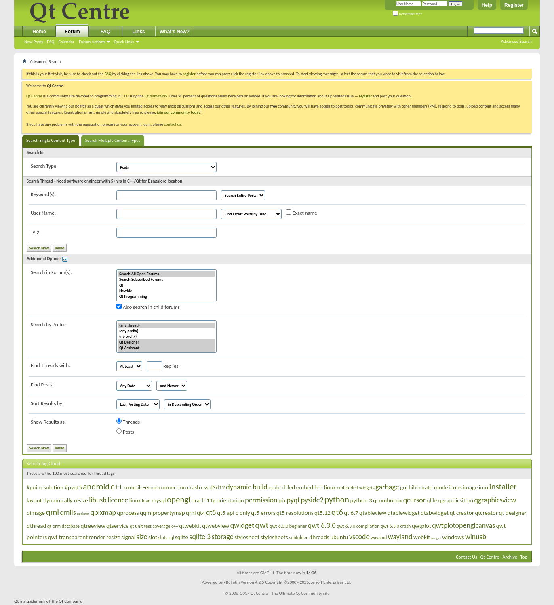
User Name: (43, 213)
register (365, 96)
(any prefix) (166, 331)
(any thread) (166, 325)
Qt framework (156, 96)
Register (514, 5)
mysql (159, 500)
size (142, 536)
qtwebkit (190, 525)
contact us (172, 124)
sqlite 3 (200, 536)
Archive (510, 557)
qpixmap (103, 512)
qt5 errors (263, 512)
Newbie (166, 291)
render (96, 537)
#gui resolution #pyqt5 (54, 487)
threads (319, 537)
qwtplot (421, 525)
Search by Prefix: (48, 324)
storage (223, 536)
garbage (387, 487)
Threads (128, 421)
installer (503, 486)
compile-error (141, 487)
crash (193, 487)
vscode (359, 536)
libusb (98, 499)
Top (523, 557)
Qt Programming (166, 296)
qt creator (462, 512)
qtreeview (93, 525)
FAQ (50, 41)
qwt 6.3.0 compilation (358, 526)
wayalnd (379, 537)
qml (52, 512)
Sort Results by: (47, 403)
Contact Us (466, 557)
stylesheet (246, 537)
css (205, 487)
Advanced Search (516, 41)
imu (483, 487)
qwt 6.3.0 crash (396, 526)
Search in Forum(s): (51, 272)
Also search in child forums (148, 307)
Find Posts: (42, 385)
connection (172, 487)
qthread (36, 525)
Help (487, 5)
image (470, 487)
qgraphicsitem (455, 500)
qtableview (372, 512)
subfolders (299, 537)
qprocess (128, 512)
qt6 (337, 512)
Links (138, 31)
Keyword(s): (43, 194)
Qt (166, 285)
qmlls (68, 512)
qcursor (414, 499)
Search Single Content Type (50, 140)
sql (171, 537)
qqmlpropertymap (162, 512)
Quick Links (124, 41)
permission (261, 499)
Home (39, 31)
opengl (178, 499)
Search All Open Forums (166, 274)
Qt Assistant (166, 348)
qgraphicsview (495, 499)
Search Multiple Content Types (112, 140)
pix (282, 500)
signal (128, 537)
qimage (36, 512)
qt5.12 (322, 512)
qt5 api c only (233, 512)
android (96, 486)
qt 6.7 (351, 512)
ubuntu (339, 537)
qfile (431, 500)
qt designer (513, 512)
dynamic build (247, 487)
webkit (421, 537)
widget (436, 537)
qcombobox (387, 500)
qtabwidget (435, 512)
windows (453, 537)
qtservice (117, 525)
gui (403, 487)
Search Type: (44, 166)
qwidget (242, 525)
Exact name (301, 212)
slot (152, 537)
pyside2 (312, 499)
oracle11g (204, 500)
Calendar (66, 41)
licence (117, 499)
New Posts (33, 41)
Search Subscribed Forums (166, 279)
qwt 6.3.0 (322, 525)
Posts (125, 431)
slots (163, 537)
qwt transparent (68, 537)
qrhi (191, 512)
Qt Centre (34, 96)
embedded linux (316, 487)
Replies (163, 366)
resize (113, 537)
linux (135, 500)
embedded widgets (356, 488)
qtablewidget (404, 512)
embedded (281, 487)
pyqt (293, 499)
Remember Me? (407, 14)
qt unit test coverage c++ (154, 526)
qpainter (83, 513)
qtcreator (486, 512)
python (336, 499)
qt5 (211, 512)
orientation (230, 500)
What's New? (175, 31)
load (146, 501)
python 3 (361, 500)
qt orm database (63, 526)
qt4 (201, 512)
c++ (117, 486)
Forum (72, 31)
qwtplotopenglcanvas (463, 525)
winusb (475, 536)
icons (455, 487)
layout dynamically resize (57, 500)
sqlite (181, 537)
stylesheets (274, 537)
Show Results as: (48, 422)
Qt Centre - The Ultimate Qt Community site (290, 593)
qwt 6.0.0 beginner (288, 526)
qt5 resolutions (295, 512)
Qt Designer (166, 342)
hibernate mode (428, 487)
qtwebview (215, 525)
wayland (400, 536)
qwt (261, 525)
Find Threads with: (50, 365)
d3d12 (217, 487)
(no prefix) (166, 336)
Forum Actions (92, 41)
